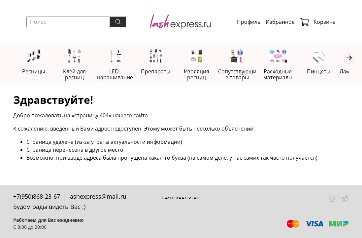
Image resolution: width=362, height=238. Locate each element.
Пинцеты (328, 71)
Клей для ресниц (76, 74)
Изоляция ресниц (202, 74)
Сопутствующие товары (244, 74)
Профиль (248, 21)
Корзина (318, 21)
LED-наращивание (118, 74)
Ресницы (34, 71)
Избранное (280, 21)
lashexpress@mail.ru (97, 196)
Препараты (160, 71)
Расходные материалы (285, 74)
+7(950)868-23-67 (36, 196)
